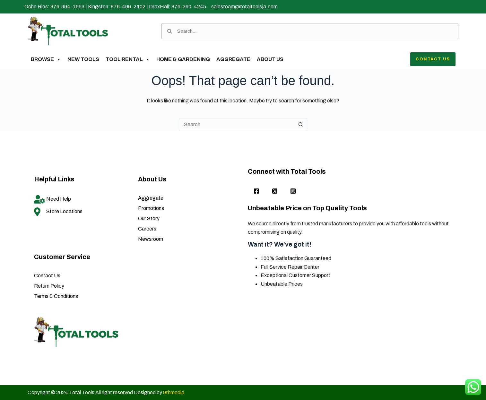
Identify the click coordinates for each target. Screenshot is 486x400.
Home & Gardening (183, 59)
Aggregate (233, 59)
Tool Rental (128, 59)
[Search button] (300, 124)
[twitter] (275, 192)
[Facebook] (256, 192)
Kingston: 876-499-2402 (116, 6)
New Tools (83, 59)
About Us (270, 59)
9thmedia (173, 392)
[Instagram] (293, 192)
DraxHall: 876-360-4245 (177, 6)
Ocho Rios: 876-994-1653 (54, 6)
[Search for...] (236, 124)
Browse (46, 59)
